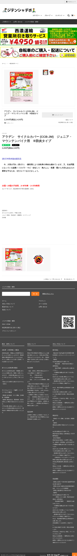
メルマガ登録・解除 (31, 22)
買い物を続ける (69, 279)
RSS (3, 323)
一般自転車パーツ (13, 63)
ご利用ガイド (6, 22)
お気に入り (9, 123)
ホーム (4, 63)
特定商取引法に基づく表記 (65, 122)
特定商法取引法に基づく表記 (11, 326)
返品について (69, 120)
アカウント (71, 2)
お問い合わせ (17, 22)
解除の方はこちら (48, 294)
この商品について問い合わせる (53, 279)
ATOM (8, 323)
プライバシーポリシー (9, 329)
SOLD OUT (57, 115)
